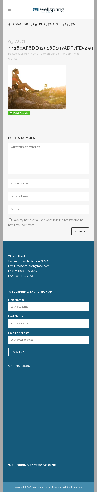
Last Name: (16, 316)
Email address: (18, 332)
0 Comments (71, 53)
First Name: (16, 299)
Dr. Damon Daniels (48, 53)
